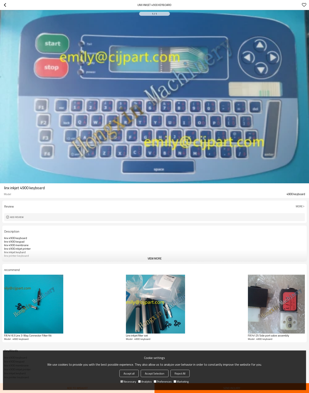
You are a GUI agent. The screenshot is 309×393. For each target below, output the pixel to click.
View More (154, 258)
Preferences (163, 381)
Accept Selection (154, 373)
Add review (17, 217)
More (299, 206)
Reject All (180, 373)
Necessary (128, 381)
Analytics (145, 381)
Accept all (129, 373)
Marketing (181, 381)
